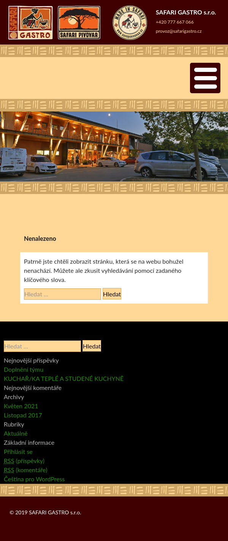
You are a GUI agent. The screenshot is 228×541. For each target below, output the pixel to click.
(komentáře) (25, 470)
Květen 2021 (21, 405)
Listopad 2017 (23, 414)
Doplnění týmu (23, 369)
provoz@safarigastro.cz (179, 31)
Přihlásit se (18, 451)
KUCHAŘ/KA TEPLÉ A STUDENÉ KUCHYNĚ (64, 378)
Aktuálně (16, 433)
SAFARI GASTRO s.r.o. (55, 512)
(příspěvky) (24, 461)
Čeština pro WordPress (34, 478)
